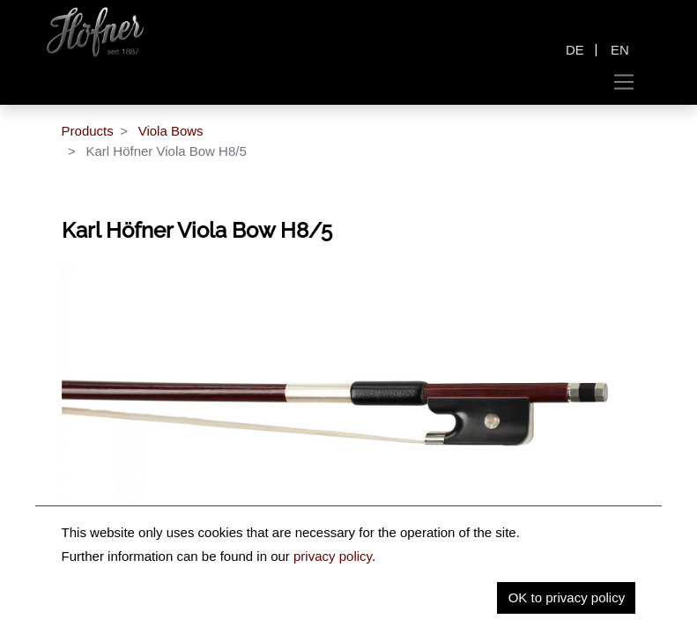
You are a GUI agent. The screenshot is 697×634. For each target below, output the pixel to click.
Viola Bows (171, 130)
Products (88, 130)
